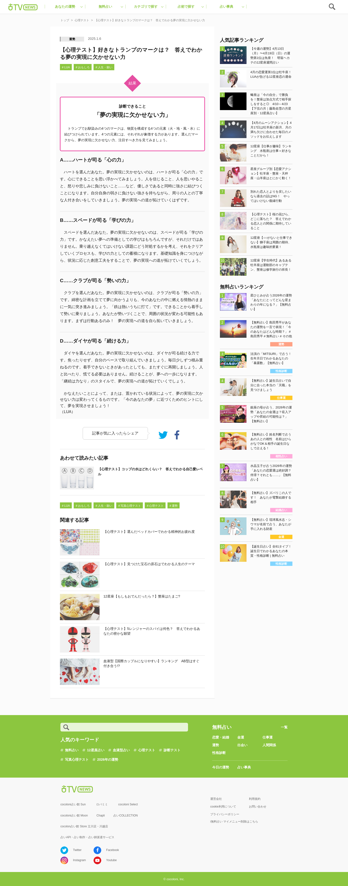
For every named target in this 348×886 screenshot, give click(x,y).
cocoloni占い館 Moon (74, 815)
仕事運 (267, 737)
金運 (240, 737)
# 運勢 (173, 505)
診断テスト (172, 750)
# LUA (66, 67)
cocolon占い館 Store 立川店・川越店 (84, 826)
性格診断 (219, 753)
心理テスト (146, 750)
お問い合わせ (257, 806)
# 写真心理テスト (129, 505)
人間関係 (269, 745)
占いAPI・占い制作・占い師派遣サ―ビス (87, 837)
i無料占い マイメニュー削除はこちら (234, 821)
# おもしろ (83, 67)
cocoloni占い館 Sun (73, 804)
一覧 (284, 727)
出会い (242, 745)
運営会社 (216, 799)
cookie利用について (223, 806)
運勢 (72, 39)
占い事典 (244, 767)
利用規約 (255, 799)
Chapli (100, 815)
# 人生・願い (103, 67)
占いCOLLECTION (125, 815)
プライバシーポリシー (224, 814)
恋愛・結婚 (220, 737)
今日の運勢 (220, 767)
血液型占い (121, 750)
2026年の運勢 (107, 759)
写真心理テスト (77, 759)
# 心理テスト (155, 505)
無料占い (72, 750)
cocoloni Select (128, 804)
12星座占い (95, 750)
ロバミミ (102, 804)
